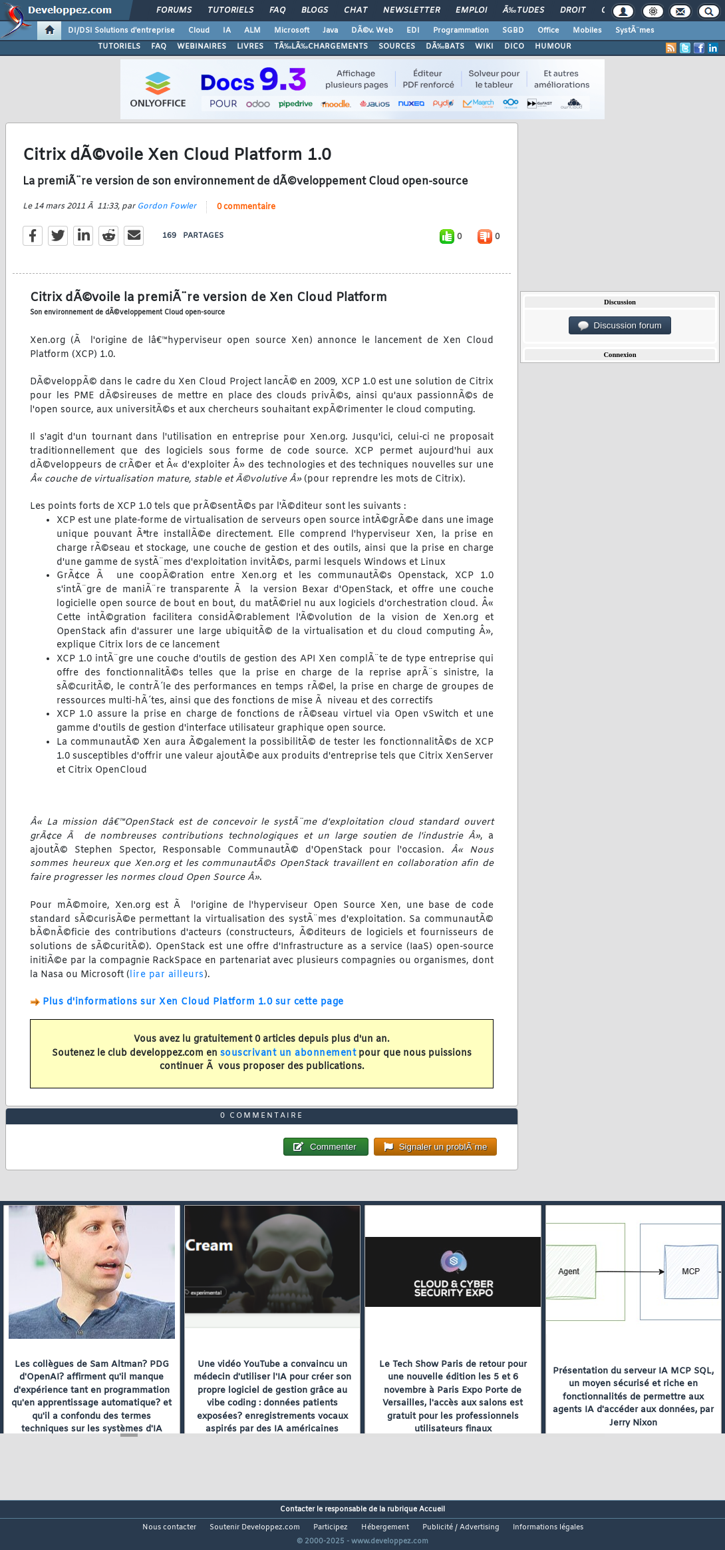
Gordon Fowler (166, 214)
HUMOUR (553, 46)
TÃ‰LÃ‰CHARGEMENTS (321, 46)
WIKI (484, 46)
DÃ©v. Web (372, 30)
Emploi (471, 10)
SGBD (513, 30)
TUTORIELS (119, 46)
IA (227, 30)
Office (548, 30)
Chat (355, 10)
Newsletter (411, 10)
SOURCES (396, 46)
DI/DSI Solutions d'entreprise (121, 30)
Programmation (461, 30)
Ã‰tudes (523, 10)
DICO (514, 46)
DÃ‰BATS (445, 46)
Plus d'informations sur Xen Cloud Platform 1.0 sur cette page (193, 1010)
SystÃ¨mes (634, 30)
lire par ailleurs (167, 982)
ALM (252, 30)
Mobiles (587, 30)
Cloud (199, 30)
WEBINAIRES (201, 46)
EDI (413, 30)
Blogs (314, 10)
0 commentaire (246, 215)
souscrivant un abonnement (288, 1061)
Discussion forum (620, 325)
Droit (573, 10)
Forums (174, 10)
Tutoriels (230, 10)
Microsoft (291, 30)
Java (330, 30)
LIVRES (250, 46)
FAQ (277, 10)
